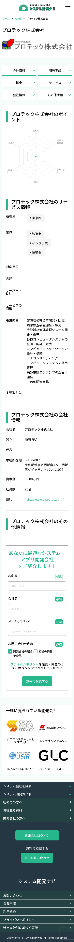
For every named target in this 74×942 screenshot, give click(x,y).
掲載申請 (9, 903)
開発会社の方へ (14, 818)
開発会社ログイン (37, 835)
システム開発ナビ (37, 881)
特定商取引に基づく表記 (20, 927)
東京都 (18, 18)
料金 (26, 82)
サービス (60, 82)
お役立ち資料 (12, 810)
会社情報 (24, 95)
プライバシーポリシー (19, 919)
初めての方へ (12, 802)
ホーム (6, 18)
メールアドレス (19, 621)
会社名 (13, 599)
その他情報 (59, 95)
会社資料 (24, 70)
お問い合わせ (37, 857)
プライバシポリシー (24, 664)
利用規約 (9, 911)
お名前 (13, 576)
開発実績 (60, 70)
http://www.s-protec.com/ (44, 499)
